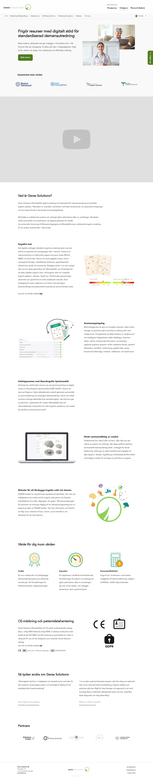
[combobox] (141, 16)
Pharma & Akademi (138, 8)
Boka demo (25, 57)
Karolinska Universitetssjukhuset (28, 705)
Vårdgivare (124, 8)
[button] (19, 16)
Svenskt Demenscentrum (87, 705)
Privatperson (112, 8)
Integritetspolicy (131, 770)
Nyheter (79, 16)
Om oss (87, 16)
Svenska (139, 16)
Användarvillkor (131, 767)
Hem (6, 16)
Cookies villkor (131, 773)
